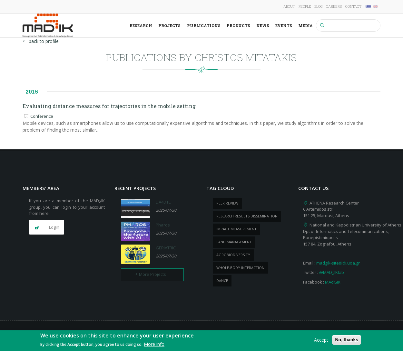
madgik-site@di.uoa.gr (338, 263)
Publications (204, 25)
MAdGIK (332, 282)
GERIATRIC (166, 248)
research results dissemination (247, 216)
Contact (353, 6)
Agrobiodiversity (233, 254)
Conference (41, 116)
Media (305, 25)
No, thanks (346, 341)
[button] (46, 227)
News (262, 25)
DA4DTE (163, 202)
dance (222, 280)
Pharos (163, 225)
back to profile (41, 41)
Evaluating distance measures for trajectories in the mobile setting (109, 106)
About (289, 6)
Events (283, 25)
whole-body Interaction (240, 267)
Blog (318, 6)
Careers (334, 6)
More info (154, 346)
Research (141, 25)
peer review (227, 203)
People (305, 6)
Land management (234, 241)
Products (238, 25)
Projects (169, 25)
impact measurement (236, 228)
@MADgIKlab (331, 272)
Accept (321, 341)
